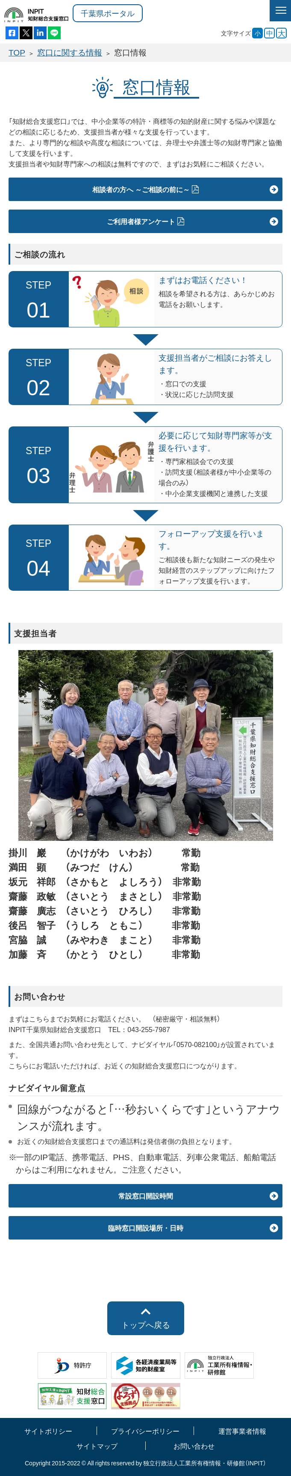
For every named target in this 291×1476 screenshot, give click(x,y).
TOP (17, 52)
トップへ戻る (145, 1324)
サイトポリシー (48, 1431)
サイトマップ (97, 1446)
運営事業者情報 (242, 1431)
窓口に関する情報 (69, 52)
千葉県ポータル (108, 13)
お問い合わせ (194, 1446)
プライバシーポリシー (145, 1431)
